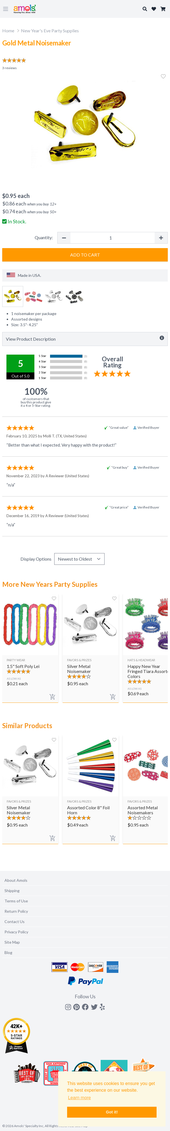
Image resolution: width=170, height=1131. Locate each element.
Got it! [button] (112, 1112)
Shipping (12, 890)
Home (8, 30)
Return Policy (16, 911)
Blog (8, 952)
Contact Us (14, 921)
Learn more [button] (79, 1097)
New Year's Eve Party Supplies (50, 30)
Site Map (12, 942)
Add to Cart (85, 254)
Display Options (35, 558)
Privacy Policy (16, 931)
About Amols (15, 880)
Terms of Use (16, 900)
